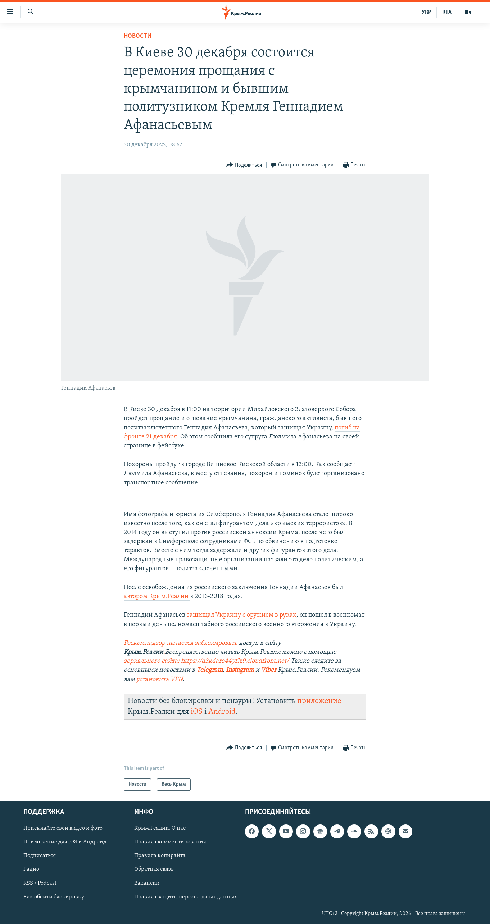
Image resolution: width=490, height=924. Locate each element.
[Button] (244, 165)
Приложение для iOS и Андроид (64, 842)
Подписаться (39, 856)
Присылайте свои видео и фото (63, 829)
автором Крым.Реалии (157, 596)
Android (222, 712)
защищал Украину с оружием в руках (241, 615)
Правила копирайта (160, 856)
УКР (426, 12)
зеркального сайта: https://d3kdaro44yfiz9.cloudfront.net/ (206, 661)
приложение (319, 701)
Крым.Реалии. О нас (160, 829)
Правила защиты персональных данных (185, 897)
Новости (137, 36)
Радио (31, 870)
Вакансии (147, 883)
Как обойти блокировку (53, 897)
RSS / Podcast (39, 883)
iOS (197, 712)
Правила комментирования (170, 842)
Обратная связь (153, 870)
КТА (447, 12)
